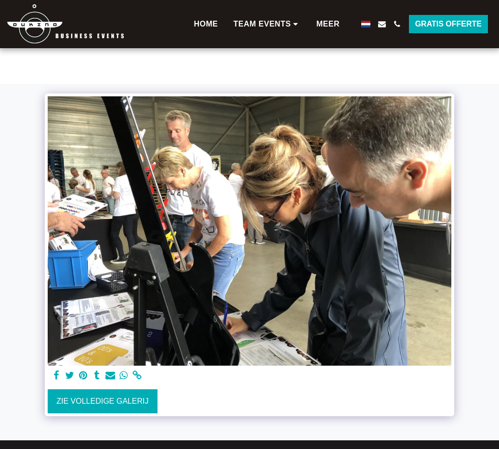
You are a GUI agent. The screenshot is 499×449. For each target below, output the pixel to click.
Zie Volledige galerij (102, 401)
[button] (267, 24)
